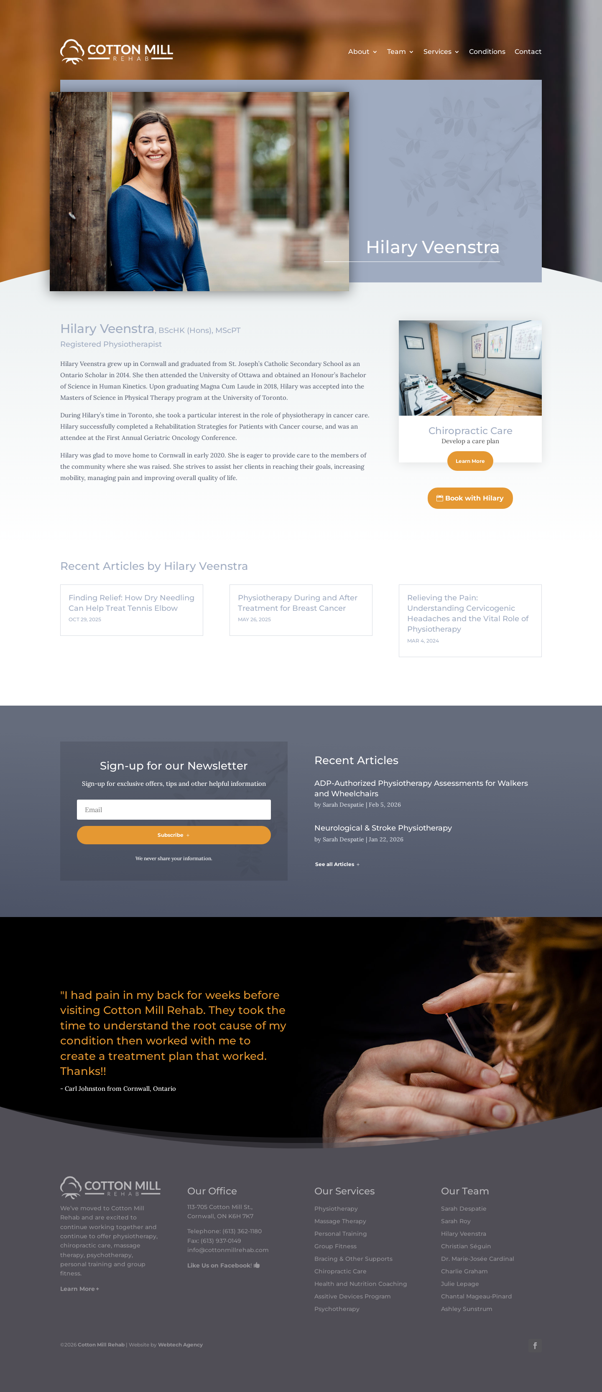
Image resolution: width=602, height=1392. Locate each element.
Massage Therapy (340, 1221)
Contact (528, 52)
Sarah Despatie (343, 804)
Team (396, 52)
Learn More (470, 461)
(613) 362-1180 (242, 1231)
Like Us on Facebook (218, 1265)
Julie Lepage (460, 1284)
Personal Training (340, 1234)
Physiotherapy (336, 1209)
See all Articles (334, 864)
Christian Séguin (466, 1246)
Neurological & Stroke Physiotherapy (383, 828)
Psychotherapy (337, 1309)
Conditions (487, 52)
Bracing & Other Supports (353, 1259)
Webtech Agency (180, 1344)
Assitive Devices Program (352, 1296)
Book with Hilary (474, 498)
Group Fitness (335, 1246)
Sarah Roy (456, 1221)
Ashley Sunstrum (466, 1309)
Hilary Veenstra (463, 1234)
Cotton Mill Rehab (101, 1344)
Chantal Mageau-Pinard (476, 1296)
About (359, 52)
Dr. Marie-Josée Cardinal (477, 1259)
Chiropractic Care (471, 431)
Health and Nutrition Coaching (360, 1284)
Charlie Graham (464, 1271)
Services (437, 52)
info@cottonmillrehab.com (228, 1250)
